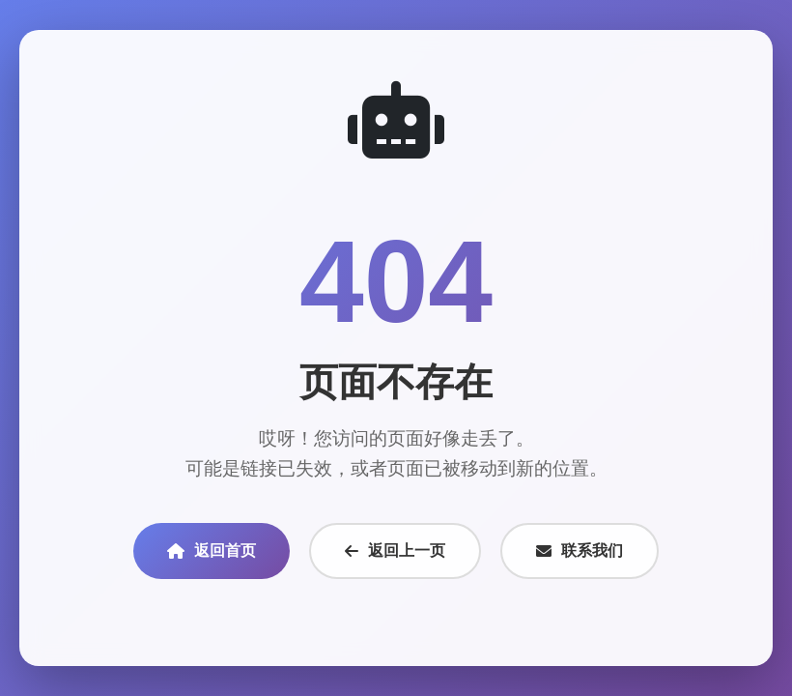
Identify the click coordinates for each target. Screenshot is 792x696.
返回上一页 (395, 550)
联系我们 (579, 550)
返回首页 (211, 550)
